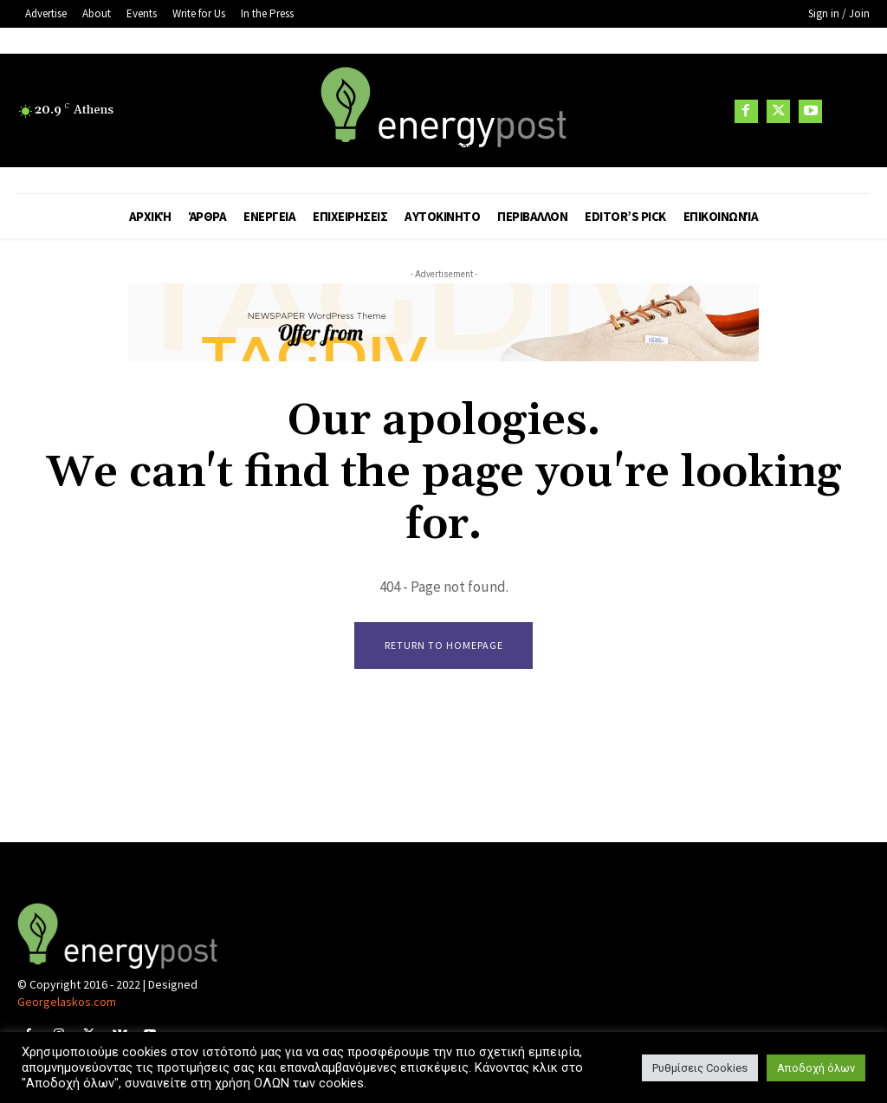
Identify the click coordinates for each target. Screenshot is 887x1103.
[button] (848, 111)
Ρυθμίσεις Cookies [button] (700, 1067)
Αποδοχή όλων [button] (816, 1067)
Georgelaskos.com (66, 1002)
